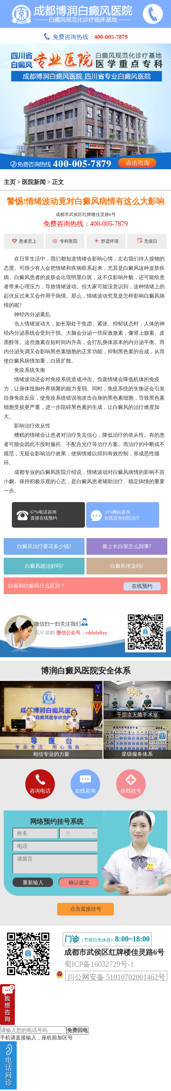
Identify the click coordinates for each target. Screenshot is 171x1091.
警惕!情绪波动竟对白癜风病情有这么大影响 (85, 201)
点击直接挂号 (85, 909)
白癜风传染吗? (127, 566)
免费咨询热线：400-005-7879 (85, 223)
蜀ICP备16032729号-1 (99, 964)
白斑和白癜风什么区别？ (36, 586)
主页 (10, 182)
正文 (58, 182)
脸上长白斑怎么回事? (126, 546)
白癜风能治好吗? (44, 566)
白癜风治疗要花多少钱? (44, 546)
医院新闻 (34, 182)
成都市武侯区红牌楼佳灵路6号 (86, 214)
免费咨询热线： (85, 37)
